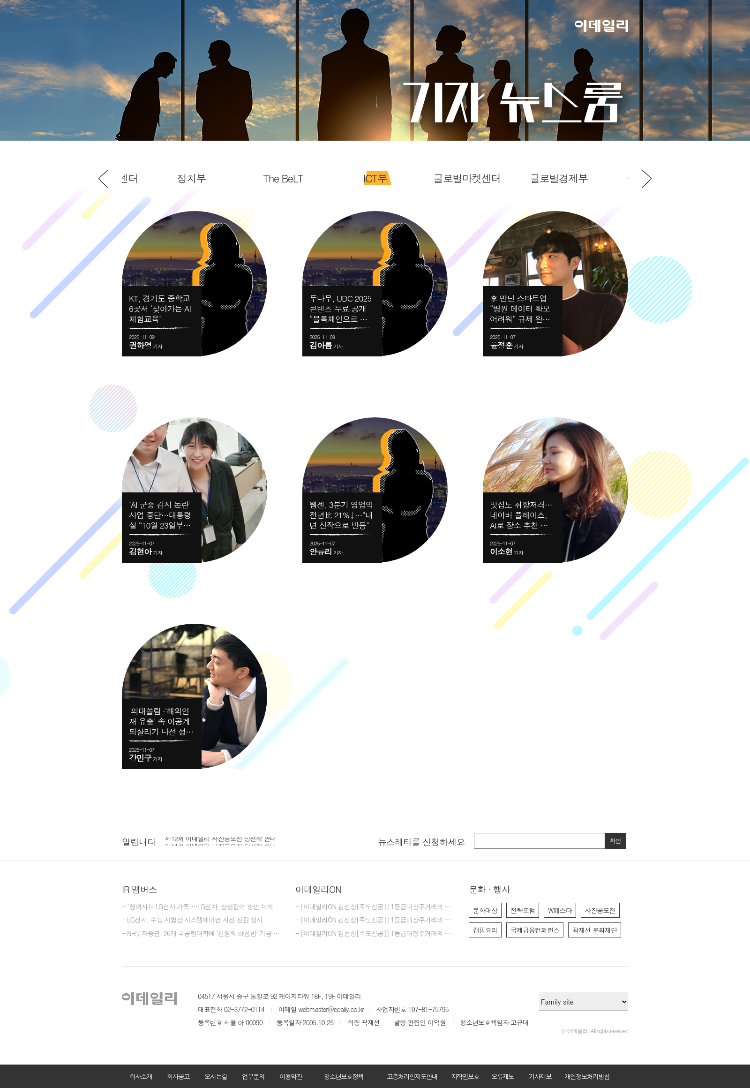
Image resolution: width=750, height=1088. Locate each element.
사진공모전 (600, 910)
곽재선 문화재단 (594, 930)
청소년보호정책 (343, 1076)
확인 (615, 840)
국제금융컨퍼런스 (534, 930)
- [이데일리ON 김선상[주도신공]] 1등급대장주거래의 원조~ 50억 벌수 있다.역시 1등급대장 (375, 933)
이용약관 (290, 1076)
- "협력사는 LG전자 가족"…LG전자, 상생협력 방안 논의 (197, 907)
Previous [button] (103, 179)
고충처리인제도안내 (412, 1076)
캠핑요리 (485, 930)
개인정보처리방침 (586, 1076)
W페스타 (560, 910)
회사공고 (178, 1076)
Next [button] (647, 179)
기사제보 (540, 1076)
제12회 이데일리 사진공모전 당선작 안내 (220, 841)
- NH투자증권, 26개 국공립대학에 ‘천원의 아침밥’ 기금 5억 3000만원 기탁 (201, 933)
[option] (375, 178)
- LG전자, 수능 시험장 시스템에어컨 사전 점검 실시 (192, 920)
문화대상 (485, 910)
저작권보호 (465, 1076)
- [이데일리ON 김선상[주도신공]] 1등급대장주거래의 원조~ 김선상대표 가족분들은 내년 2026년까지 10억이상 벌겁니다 (375, 907)
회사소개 (140, 1076)
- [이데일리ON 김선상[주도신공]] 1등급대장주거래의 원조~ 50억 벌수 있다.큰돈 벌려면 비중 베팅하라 (375, 920)
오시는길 (215, 1076)
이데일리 (601, 26)
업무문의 (253, 1076)
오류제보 (502, 1076)
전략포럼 (522, 910)
